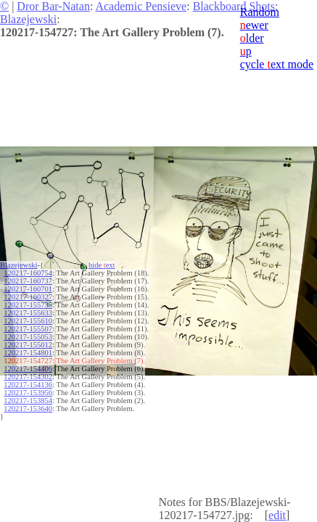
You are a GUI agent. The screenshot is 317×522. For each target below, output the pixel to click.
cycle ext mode (276, 64)
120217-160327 (28, 297)
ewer (254, 25)
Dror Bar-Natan (53, 6)
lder (252, 38)
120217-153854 (28, 401)
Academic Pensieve (140, 6)
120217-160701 (28, 289)
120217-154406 (28, 369)
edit (277, 515)
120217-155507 (28, 329)
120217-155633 (28, 313)
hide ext (101, 265)
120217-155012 (28, 345)
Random (259, 12)
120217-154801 (28, 353)
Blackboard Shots (234, 6)
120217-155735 (28, 305)
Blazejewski (28, 19)
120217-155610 (28, 321)
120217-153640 (28, 409)
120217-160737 (28, 281)
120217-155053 (28, 337)
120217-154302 (28, 377)
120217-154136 (28, 385)
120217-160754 (28, 273)
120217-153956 (28, 393)
